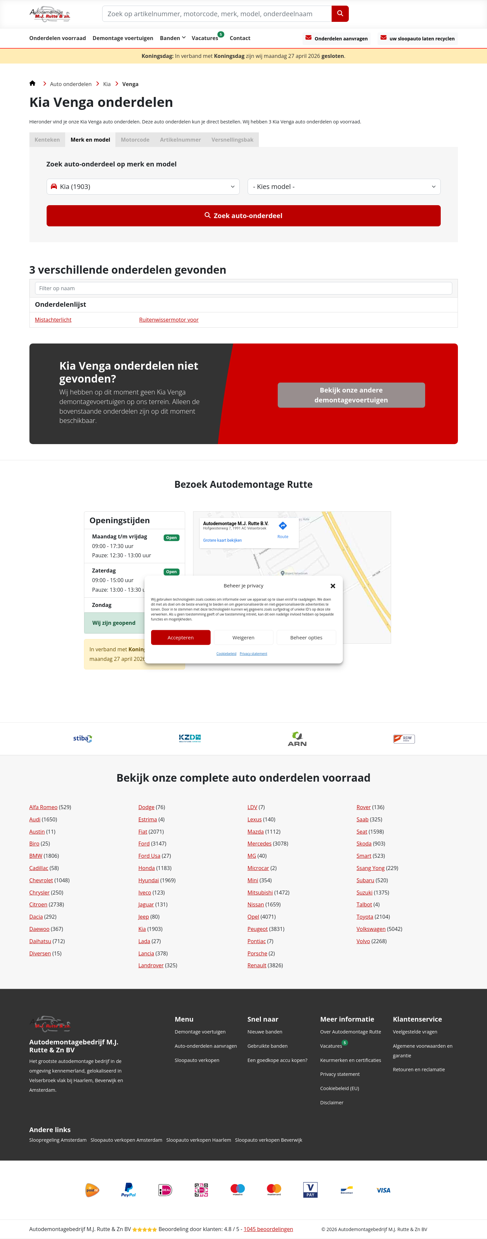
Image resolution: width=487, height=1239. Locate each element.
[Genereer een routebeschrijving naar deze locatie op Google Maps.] (283, 531)
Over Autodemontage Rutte (350, 1032)
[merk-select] (143, 187)
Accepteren (181, 637)
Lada (144, 941)
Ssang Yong (371, 868)
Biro (34, 843)
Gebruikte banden (268, 1046)
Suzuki (365, 892)
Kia (107, 84)
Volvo (363, 941)
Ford (144, 843)
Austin (37, 831)
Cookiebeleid (226, 653)
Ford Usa (150, 855)
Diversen (40, 953)
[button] (333, 585)
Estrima (148, 819)
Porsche (257, 953)
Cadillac (38, 868)
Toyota (365, 916)
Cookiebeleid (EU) (339, 1088)
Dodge (147, 807)
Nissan (256, 904)
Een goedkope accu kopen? (277, 1060)
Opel (253, 916)
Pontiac (257, 941)
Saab (363, 819)
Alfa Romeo (43, 807)
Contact (240, 38)
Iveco (145, 892)
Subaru (366, 880)
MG (252, 855)
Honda (147, 868)
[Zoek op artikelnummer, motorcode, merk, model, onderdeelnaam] (217, 14)
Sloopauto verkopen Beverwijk (268, 1140)
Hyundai (149, 880)
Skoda (364, 843)
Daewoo (39, 929)
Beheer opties (306, 637)
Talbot (364, 904)
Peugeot (258, 929)
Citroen (38, 904)
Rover (364, 807)
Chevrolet (41, 880)
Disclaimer (332, 1102)
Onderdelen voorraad (57, 38)
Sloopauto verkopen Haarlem (198, 1140)
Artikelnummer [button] (180, 139)
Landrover (151, 965)
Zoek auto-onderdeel (244, 215)
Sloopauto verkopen (197, 1060)
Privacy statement (253, 653)
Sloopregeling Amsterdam (58, 1140)
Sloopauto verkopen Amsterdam (126, 1140)
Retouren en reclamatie (419, 1069)
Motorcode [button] (135, 139)
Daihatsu (40, 941)
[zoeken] (243, 288)
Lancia (146, 953)
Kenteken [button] (47, 139)
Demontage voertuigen (123, 38)
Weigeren (243, 637)
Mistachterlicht (53, 319)
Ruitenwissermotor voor (169, 319)
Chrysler (39, 892)
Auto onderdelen (71, 84)
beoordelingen (268, 1229)
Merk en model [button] (90, 139)
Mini (253, 880)
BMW (36, 855)
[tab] (243, 194)
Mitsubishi (260, 892)
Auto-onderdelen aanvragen (206, 1046)
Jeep (144, 916)
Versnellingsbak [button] (233, 139)
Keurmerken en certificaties (350, 1060)
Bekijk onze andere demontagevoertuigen (351, 395)
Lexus (255, 819)
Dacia (36, 916)
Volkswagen (371, 929)
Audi (35, 819)
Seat (362, 831)
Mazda (256, 831)
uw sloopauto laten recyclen (418, 38)
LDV (253, 807)
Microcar (258, 868)
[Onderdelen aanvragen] (337, 38)
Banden (170, 38)
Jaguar (146, 904)
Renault (257, 965)
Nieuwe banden (265, 1032)
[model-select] (344, 187)
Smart (364, 855)
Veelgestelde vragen (415, 1032)
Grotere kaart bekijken (222, 540)
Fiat (143, 831)
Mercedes (260, 843)
